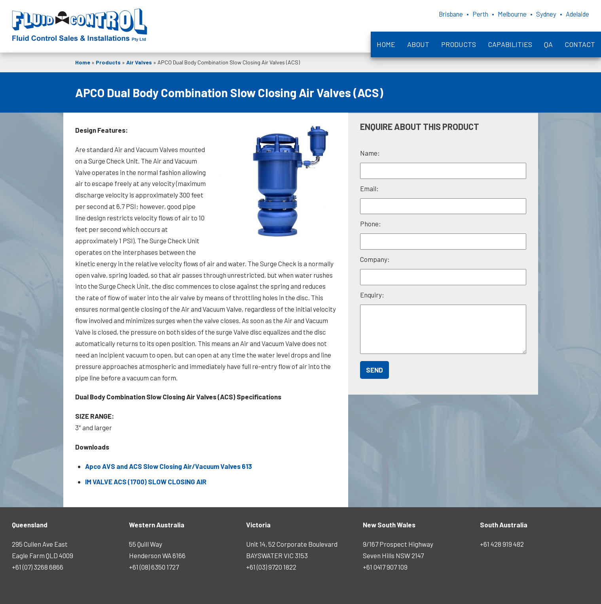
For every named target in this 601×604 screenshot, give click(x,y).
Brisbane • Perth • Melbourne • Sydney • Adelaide (503, 13)
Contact (580, 44)
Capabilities (510, 44)
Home (386, 44)
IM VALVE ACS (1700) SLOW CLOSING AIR (146, 481)
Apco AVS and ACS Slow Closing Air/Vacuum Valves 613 (168, 466)
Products (458, 44)
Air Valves (139, 62)
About (418, 44)
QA (548, 44)
